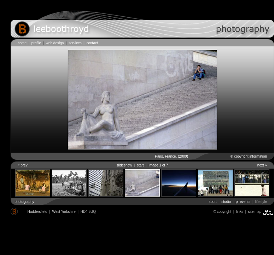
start (140, 165)
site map (255, 212)
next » (262, 165)
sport (212, 202)
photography (24, 202)
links (239, 212)
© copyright (222, 212)
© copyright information (249, 156)
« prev (23, 165)
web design (55, 43)
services (75, 43)
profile (36, 43)
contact (92, 43)
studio (226, 202)
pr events (243, 202)
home (22, 43)
